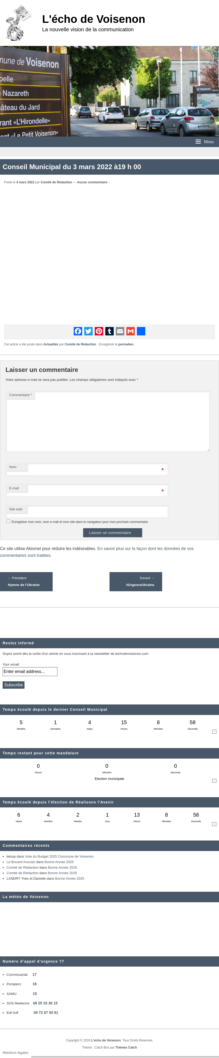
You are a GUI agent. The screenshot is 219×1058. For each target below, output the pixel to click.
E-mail (14, 488)
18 (35, 984)
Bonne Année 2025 (59, 862)
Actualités (50, 344)
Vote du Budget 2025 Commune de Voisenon (59, 856)
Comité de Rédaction (56, 182)
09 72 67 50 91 (46, 1012)
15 (35, 994)
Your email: (11, 664)
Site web (15, 509)
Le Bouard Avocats (21, 862)
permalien (125, 344)
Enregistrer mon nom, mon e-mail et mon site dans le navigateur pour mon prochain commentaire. (80, 522)
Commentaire (20, 395)
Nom (12, 467)
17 (34, 974)
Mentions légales (15, 1053)
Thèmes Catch (126, 1047)
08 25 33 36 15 (45, 1003)
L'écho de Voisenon (93, 19)
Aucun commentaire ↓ (93, 182)
